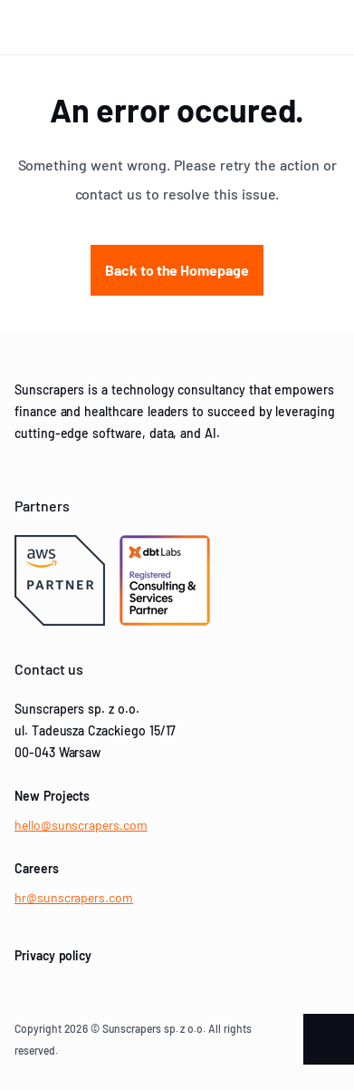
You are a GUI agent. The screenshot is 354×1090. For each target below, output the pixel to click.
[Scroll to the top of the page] (328, 1039)
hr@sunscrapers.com (73, 897)
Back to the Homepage (177, 269)
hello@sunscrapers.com (81, 824)
